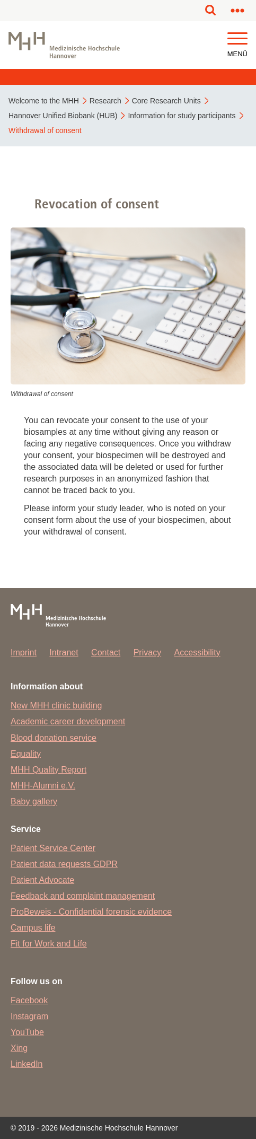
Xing (19, 1048)
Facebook (29, 1000)
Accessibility (197, 652)
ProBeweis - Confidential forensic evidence (91, 911)
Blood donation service (53, 737)
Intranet (63, 652)
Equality (26, 753)
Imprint (24, 652)
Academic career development (68, 721)
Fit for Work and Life (49, 943)
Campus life (33, 927)
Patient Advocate (42, 879)
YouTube (27, 1032)
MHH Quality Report (48, 769)
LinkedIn (27, 1063)
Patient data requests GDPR (64, 864)
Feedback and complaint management (83, 895)
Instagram (29, 1016)
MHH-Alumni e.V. (43, 785)
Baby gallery (34, 801)
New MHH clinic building (56, 705)
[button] (237, 39)
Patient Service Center (53, 848)
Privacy (147, 652)
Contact (105, 652)
